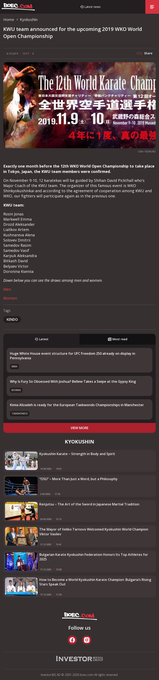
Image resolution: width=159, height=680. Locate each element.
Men (7, 289)
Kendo (12, 319)
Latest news (92, 7)
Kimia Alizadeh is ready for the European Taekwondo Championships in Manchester (77, 405)
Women (10, 298)
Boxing (16, 390)
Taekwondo (20, 413)
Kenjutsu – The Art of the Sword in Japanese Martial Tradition (89, 504)
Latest (41, 339)
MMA (14, 366)
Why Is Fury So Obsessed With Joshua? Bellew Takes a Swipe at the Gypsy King (73, 381)
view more (79, 428)
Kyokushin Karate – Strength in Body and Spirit (77, 454)
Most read (117, 339)
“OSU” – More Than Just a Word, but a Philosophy (78, 479)
